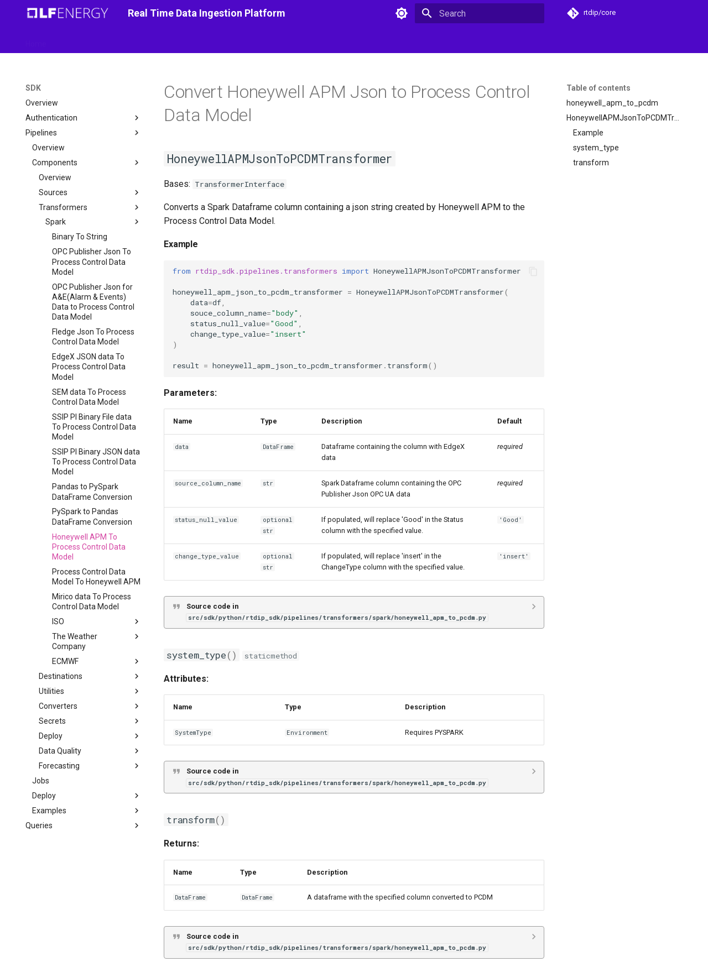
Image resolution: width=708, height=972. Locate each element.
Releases (342, 40)
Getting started (86, 40)
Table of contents (598, 87)
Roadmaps (293, 40)
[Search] (479, 13)
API (159, 40)
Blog (379, 40)
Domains (194, 40)
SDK (133, 40)
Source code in (337, 611)
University (417, 40)
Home (35, 40)
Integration (242, 40)
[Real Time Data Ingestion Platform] (67, 13)
